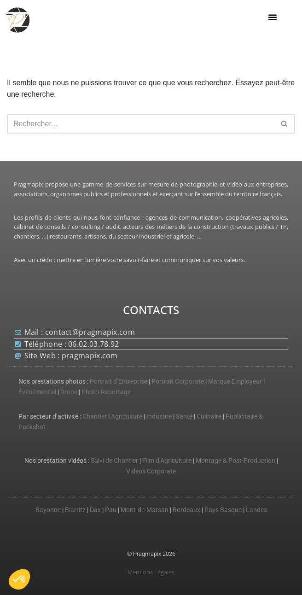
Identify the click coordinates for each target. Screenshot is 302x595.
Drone (68, 392)
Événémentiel (37, 392)
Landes (256, 510)
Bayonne (48, 510)
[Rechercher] (140, 124)
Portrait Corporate (177, 381)
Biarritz (75, 510)
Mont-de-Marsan (144, 510)
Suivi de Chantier (114, 461)
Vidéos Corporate (151, 471)
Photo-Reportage (106, 392)
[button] (272, 17)
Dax (95, 510)
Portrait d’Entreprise (118, 381)
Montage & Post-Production (235, 461)
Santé (184, 416)
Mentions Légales (151, 572)
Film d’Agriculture (167, 461)
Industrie (159, 416)
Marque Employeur (235, 381)
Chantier (94, 416)
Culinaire (209, 416)
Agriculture (126, 416)
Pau (110, 510)
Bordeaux (186, 510)
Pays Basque (223, 510)
